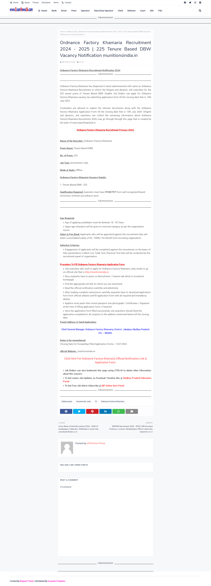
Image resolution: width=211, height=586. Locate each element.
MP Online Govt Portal (113, 385)
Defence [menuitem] (131, 10)
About (25, 2)
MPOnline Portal (68, 62)
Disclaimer (46, 3)
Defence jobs (72, 32)
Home (14, 2)
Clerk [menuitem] (120, 10)
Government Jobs (83, 401)
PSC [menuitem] (160, 10)
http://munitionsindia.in (97, 272)
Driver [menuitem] (64, 10)
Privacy (36, 3)
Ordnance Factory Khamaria (112, 401)
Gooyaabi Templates (56, 581)
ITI (96, 401)
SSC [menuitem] (152, 10)
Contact (66, 2)
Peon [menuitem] (73, 10)
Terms (55, 3)
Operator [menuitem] (85, 10)
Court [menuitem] (142, 10)
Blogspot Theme (27, 581)
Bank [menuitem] (54, 10)
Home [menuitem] (42, 10)
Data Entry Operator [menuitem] (103, 10)
